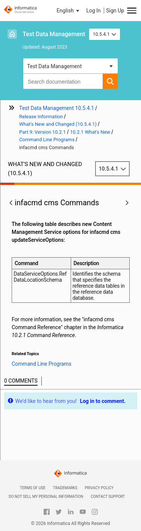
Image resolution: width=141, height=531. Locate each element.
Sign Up (115, 11)
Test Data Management (54, 34)
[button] (69, 10)
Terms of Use (32, 488)
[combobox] (63, 81)
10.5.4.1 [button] (105, 34)
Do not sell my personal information (46, 496)
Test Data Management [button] (54, 66)
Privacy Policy (99, 488)
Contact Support (108, 496)
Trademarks (65, 488)
